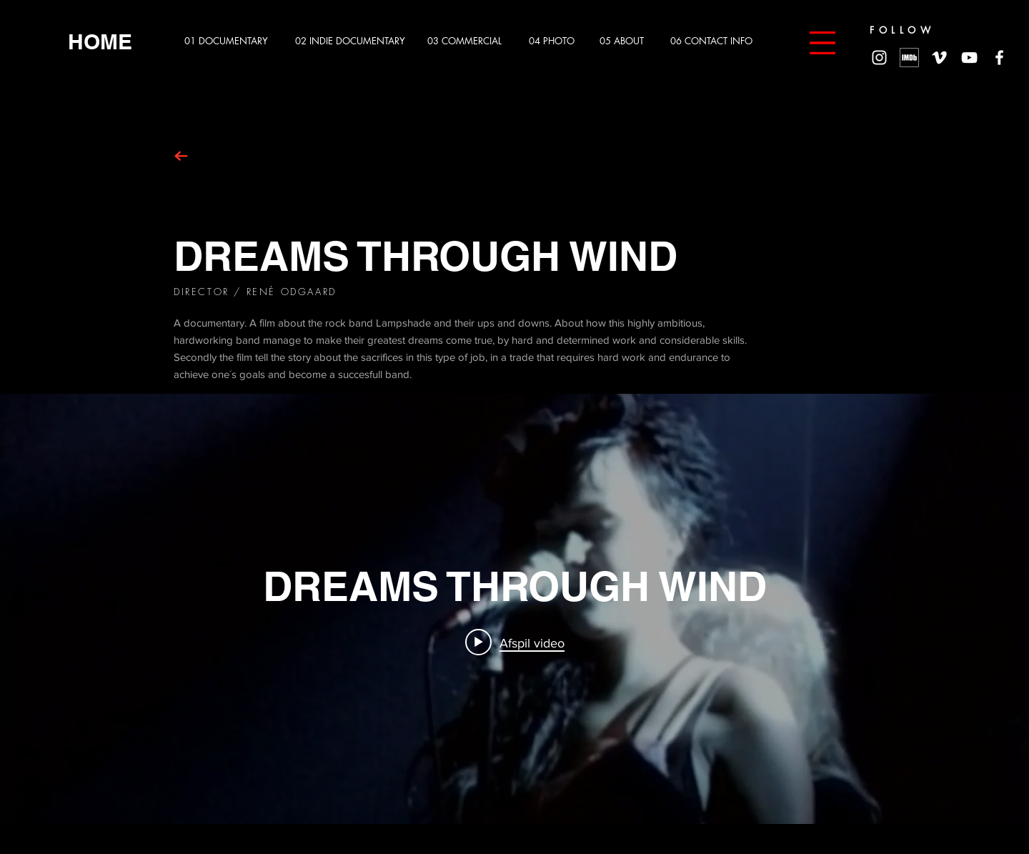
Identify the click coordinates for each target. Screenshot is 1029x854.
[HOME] (100, 41)
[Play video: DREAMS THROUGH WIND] (515, 642)
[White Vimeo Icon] (939, 57)
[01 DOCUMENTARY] (230, 41)
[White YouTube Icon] (969, 57)
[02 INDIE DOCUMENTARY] (352, 41)
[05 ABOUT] (627, 41)
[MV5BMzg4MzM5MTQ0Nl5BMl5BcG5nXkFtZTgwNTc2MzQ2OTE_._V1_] (909, 57)
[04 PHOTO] (556, 41)
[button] (822, 42)
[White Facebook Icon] (999, 57)
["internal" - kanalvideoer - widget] (514, 609)
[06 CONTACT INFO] (716, 41)
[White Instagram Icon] (879, 57)
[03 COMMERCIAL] (468, 41)
